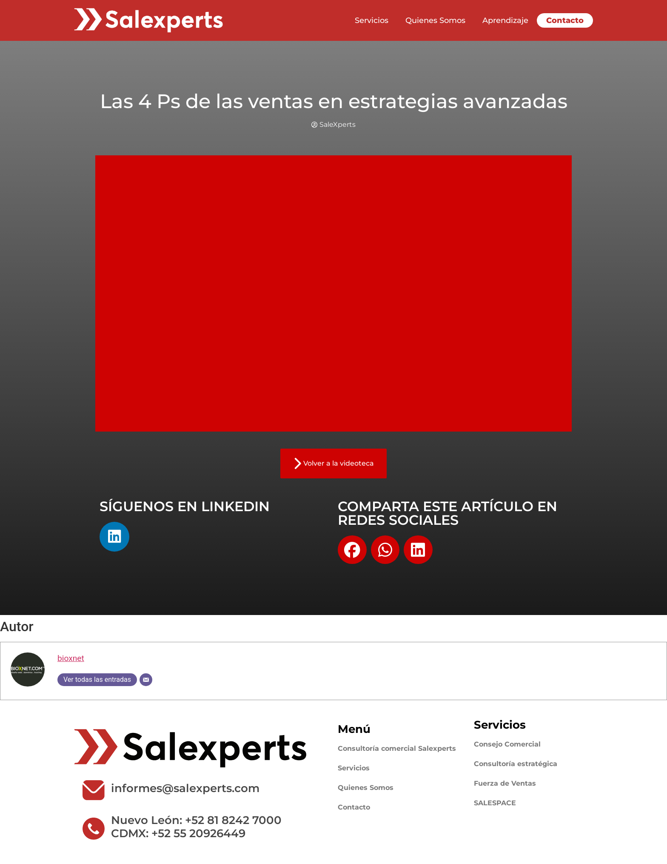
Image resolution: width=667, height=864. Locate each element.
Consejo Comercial (507, 744)
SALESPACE (495, 803)
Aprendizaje (505, 20)
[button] (352, 549)
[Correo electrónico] (146, 679)
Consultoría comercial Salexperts (397, 748)
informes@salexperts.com (185, 788)
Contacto (565, 20)
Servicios (371, 20)
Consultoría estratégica (515, 764)
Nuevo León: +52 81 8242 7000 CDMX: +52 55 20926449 (196, 826)
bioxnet (70, 658)
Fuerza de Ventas (505, 783)
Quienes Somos (435, 20)
